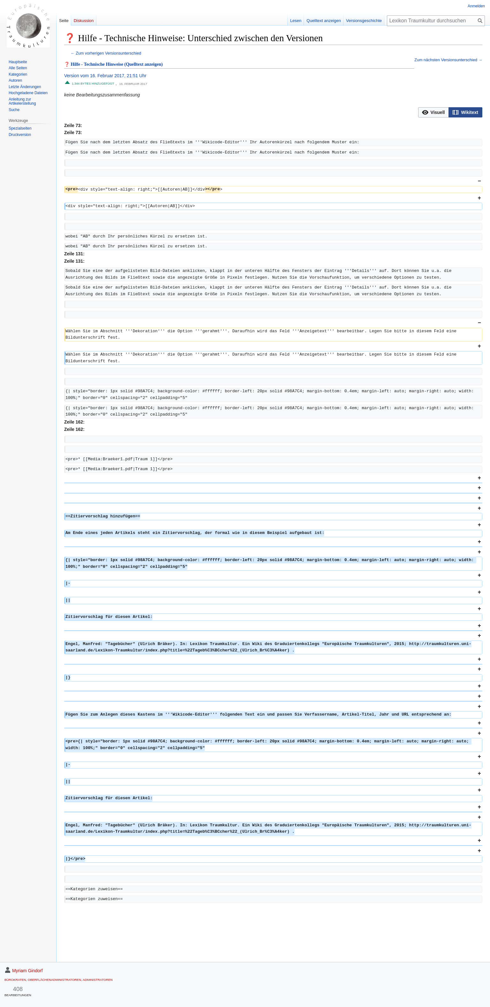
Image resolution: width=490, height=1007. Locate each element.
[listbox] (450, 112)
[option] (433, 112)
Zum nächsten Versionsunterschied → (448, 60)
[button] (433, 112)
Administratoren (98, 979)
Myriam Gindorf (27, 970)
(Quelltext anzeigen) (143, 64)
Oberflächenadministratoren (54, 979)
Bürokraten (15, 979)
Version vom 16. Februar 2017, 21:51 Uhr (105, 75)
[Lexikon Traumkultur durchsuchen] (436, 20)
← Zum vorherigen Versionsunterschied (106, 53)
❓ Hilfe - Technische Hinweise (93, 64)
